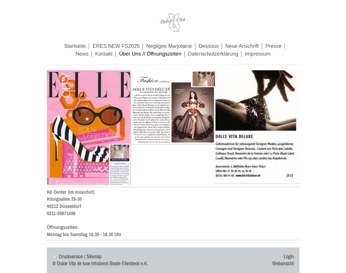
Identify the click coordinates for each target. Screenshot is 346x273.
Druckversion (68, 256)
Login (289, 256)
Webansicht (283, 263)
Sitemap (94, 256)
